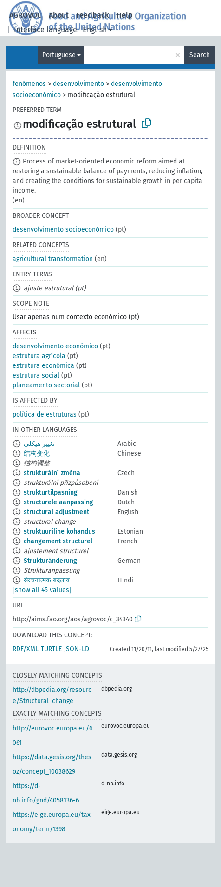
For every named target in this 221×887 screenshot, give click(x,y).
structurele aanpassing (58, 502)
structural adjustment (56, 512)
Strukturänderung (50, 561)
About (59, 15)
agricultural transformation (53, 259)
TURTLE (51, 649)
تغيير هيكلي (39, 444)
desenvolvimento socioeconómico (63, 230)
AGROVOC (25, 15)
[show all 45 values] (42, 590)
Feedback (92, 15)
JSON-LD (76, 649)
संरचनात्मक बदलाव (47, 580)
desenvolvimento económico (55, 346)
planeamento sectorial (46, 385)
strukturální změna (52, 473)
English (95, 29)
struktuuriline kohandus (59, 531)
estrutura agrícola (39, 356)
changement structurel (58, 541)
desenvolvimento (78, 84)
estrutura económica (43, 366)
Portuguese (59, 55)
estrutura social (36, 375)
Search (199, 55)
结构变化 (37, 453)
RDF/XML (26, 649)
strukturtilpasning (51, 492)
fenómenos (29, 84)
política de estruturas (45, 414)
